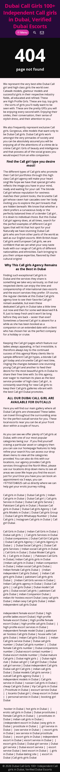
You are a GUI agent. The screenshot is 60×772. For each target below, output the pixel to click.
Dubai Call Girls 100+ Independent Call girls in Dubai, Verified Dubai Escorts (30, 16)
